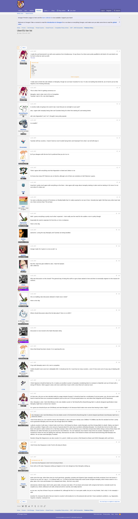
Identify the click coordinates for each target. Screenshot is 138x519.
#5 (119, 138)
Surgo (20, 33)
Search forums (29, 13)
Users (45, 10)
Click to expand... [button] (75, 77)
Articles (32, 10)
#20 (119, 380)
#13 (119, 260)
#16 (119, 310)
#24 (119, 456)
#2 (119, 87)
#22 (119, 411)
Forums (39, 10)
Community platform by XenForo (69, 517)
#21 (119, 393)
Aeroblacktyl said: (36, 460)
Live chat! (73, 10)
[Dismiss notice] (119, 18)
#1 (119, 51)
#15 (119, 293)
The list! (32, 58)
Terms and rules (98, 514)
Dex (26, 10)
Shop (52, 10)
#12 (119, 246)
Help (112, 514)
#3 (119, 104)
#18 (119, 346)
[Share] (117, 51)
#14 (119, 275)
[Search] (117, 10)
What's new (20, 13)
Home (20, 10)
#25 (119, 474)
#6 (119, 151)
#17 (119, 327)
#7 (119, 167)
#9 (119, 197)
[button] (49, 10)
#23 (119, 442)
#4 (119, 120)
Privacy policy (106, 514)
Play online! (62, 10)
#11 (119, 229)
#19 (119, 362)
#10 (119, 213)
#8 (119, 182)
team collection (46, 17)
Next (24, 47)
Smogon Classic (22, 514)
